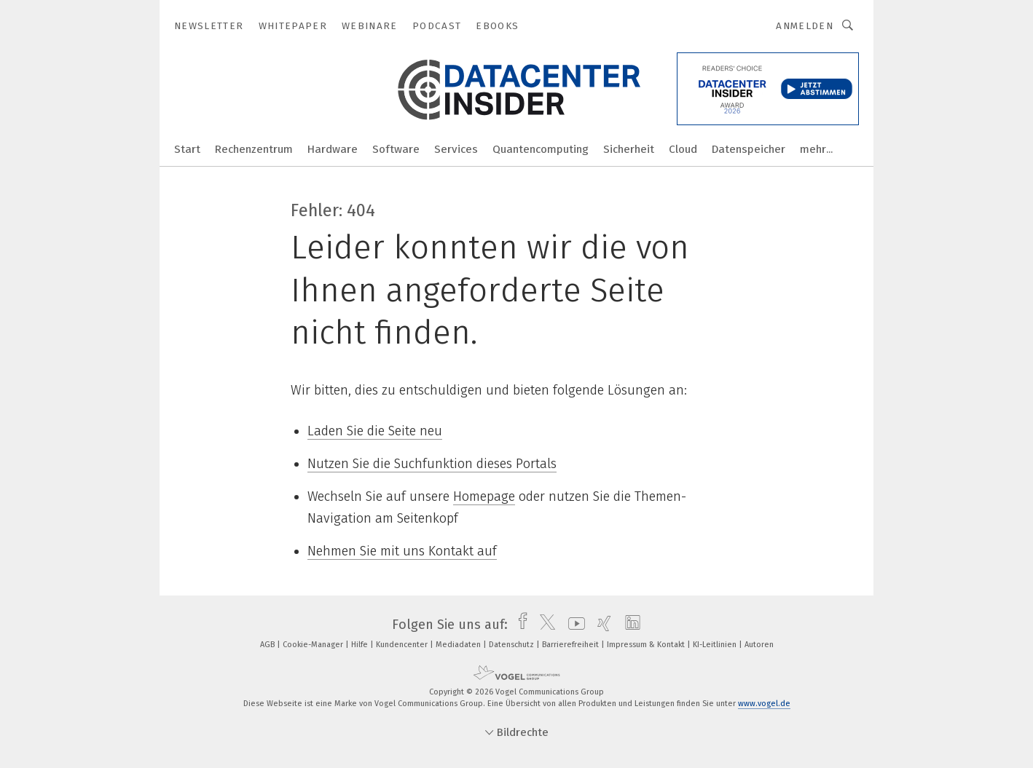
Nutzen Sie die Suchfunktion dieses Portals (432, 464)
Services (456, 149)
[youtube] (573, 625)
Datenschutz (512, 644)
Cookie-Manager (314, 644)
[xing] (601, 625)
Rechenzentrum (254, 149)
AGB (268, 644)
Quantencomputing (540, 149)
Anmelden (804, 26)
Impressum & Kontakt (647, 644)
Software (396, 149)
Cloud (683, 149)
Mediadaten (459, 644)
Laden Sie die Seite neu (374, 431)
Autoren (759, 644)
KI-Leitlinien (716, 644)
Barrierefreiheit (571, 644)
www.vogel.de (764, 703)
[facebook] (519, 625)
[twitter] (543, 625)
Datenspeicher (748, 149)
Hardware (332, 149)
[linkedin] (629, 625)
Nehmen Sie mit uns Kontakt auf (402, 551)
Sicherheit (628, 149)
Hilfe (360, 644)
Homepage (484, 496)
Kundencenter (403, 644)
